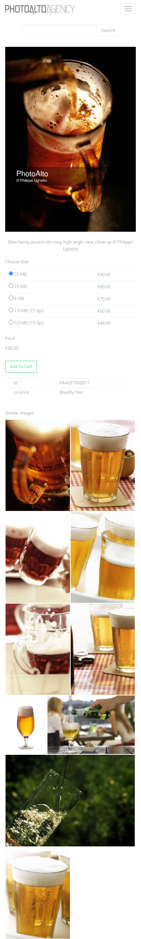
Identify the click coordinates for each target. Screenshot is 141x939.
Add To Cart (21, 367)
